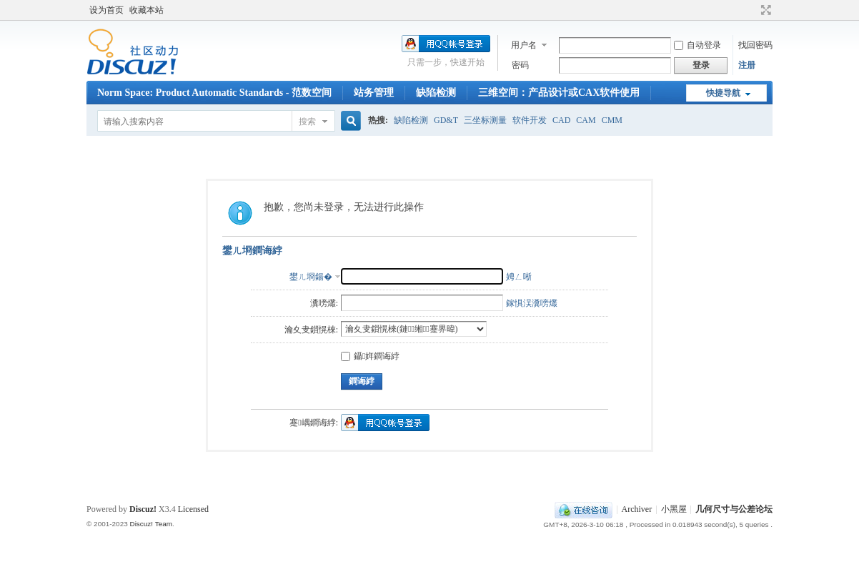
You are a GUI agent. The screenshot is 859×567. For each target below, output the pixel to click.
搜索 (307, 122)
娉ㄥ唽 (519, 277)
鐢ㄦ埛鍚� (310, 277)
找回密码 (755, 45)
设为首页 (106, 10)
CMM (612, 120)
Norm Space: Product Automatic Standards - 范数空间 (214, 92)
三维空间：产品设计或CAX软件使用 (559, 92)
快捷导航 (723, 93)
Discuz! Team (150, 524)
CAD (561, 120)
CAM (585, 120)
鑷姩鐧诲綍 (370, 356)
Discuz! (143, 509)
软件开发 (529, 120)
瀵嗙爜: (324, 303)
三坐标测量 (485, 120)
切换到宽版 (764, 10)
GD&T (446, 120)
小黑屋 (674, 509)
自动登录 (697, 45)
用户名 (524, 45)
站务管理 (374, 92)
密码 (520, 65)
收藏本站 (146, 10)
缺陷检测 (436, 92)
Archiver (637, 509)
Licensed (193, 509)
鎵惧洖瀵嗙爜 (531, 303)
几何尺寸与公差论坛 (734, 509)
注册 (746, 65)
